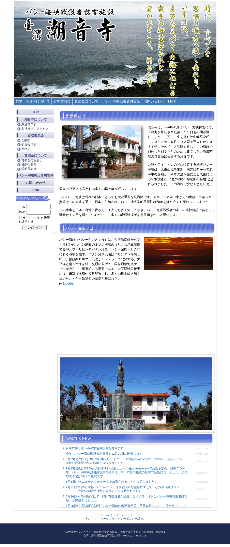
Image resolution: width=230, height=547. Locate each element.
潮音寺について (38, 101)
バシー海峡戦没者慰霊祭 (121, 101)
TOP (19, 101)
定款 (141, 518)
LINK (172, 101)
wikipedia (67, 283)
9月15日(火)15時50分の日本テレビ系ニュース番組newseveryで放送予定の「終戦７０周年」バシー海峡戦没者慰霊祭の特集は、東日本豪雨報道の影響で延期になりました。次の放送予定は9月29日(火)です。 (126, 472)
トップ (128, 515)
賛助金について (86, 101)
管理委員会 (62, 101)
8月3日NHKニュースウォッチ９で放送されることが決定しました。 (112, 481)
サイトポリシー (97, 518)
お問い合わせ (154, 101)
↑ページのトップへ (109, 515)
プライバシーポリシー (123, 518)
